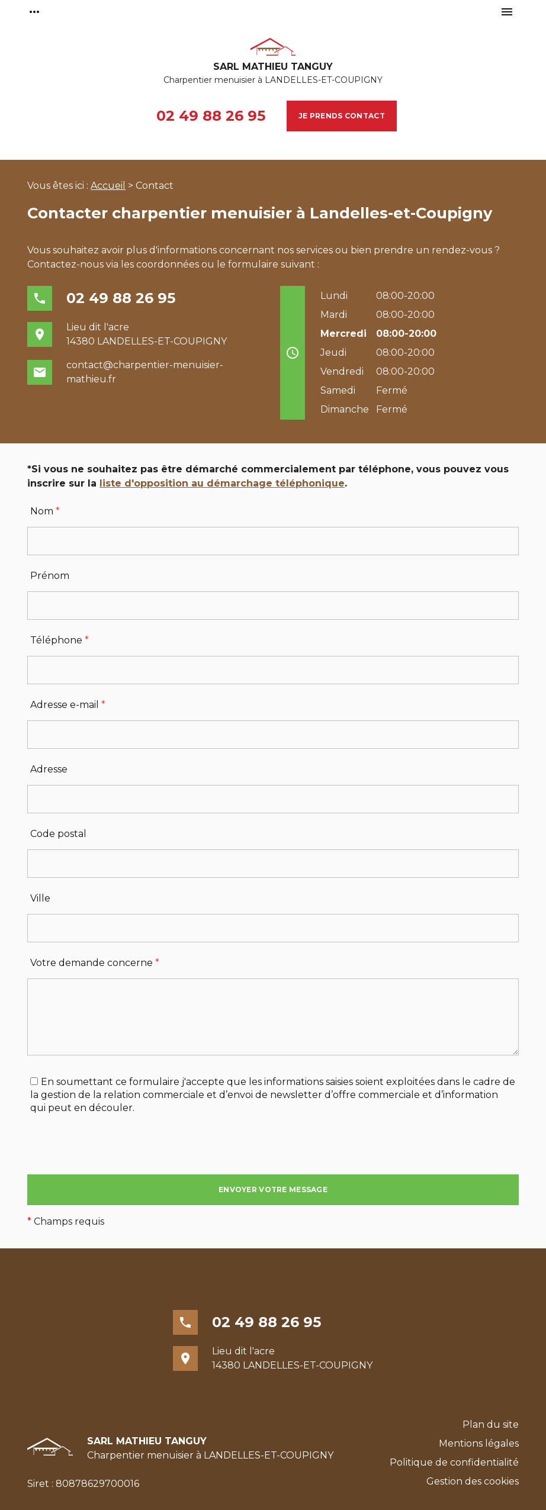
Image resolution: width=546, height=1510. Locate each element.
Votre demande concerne (94, 962)
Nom (45, 511)
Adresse (49, 769)
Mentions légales (479, 1443)
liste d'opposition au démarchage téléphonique (222, 483)
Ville (40, 898)
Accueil (108, 185)
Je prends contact (341, 115)
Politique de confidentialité (454, 1462)
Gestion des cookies (472, 1481)
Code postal (58, 833)
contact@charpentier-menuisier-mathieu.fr (144, 372)
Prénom (49, 575)
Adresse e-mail (67, 704)
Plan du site (491, 1424)
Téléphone (59, 640)
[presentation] (117, 1151)
